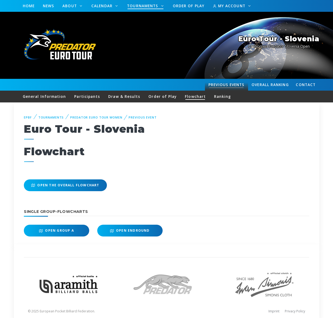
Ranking (270, 85)
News (48, 5)
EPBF (28, 117)
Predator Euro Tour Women (96, 117)
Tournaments (143, 5)
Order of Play (188, 5)
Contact (306, 84)
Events (226, 85)
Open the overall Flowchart (65, 185)
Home (29, 5)
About (70, 5)
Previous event (142, 117)
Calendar (102, 5)
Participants (87, 96)
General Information (44, 96)
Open (56, 230)
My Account (230, 5)
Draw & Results (124, 96)
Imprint (273, 311)
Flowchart (195, 96)
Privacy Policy (295, 311)
